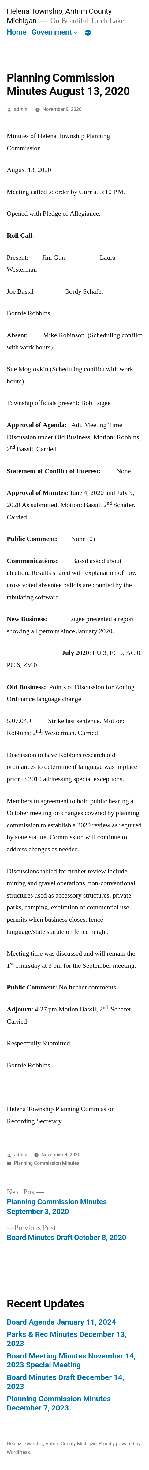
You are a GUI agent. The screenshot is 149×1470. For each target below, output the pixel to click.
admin (21, 109)
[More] (87, 33)
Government (52, 31)
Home (16, 31)
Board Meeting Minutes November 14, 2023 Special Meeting (71, 1360)
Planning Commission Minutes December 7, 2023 (59, 1403)
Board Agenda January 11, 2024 (61, 1322)
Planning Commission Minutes (47, 1163)
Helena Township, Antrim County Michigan (52, 1443)
